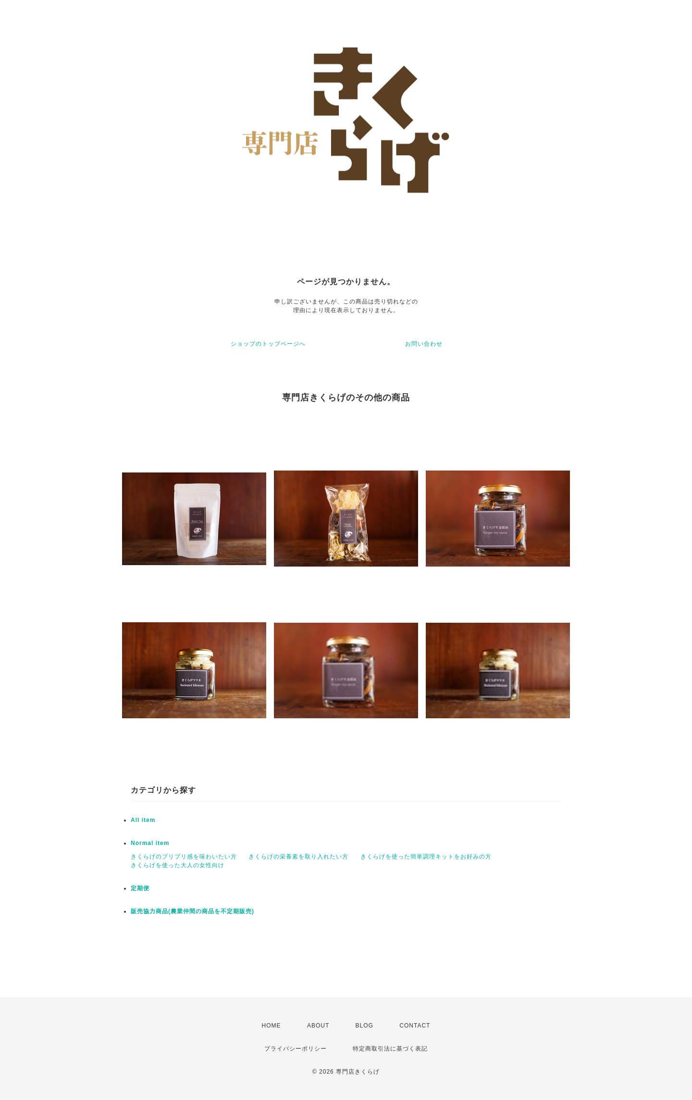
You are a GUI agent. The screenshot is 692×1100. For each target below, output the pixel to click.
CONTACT (414, 1025)
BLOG (364, 1025)
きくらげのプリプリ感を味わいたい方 (184, 856)
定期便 (140, 888)
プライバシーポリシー (295, 1048)
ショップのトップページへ (268, 343)
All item (143, 820)
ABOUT (318, 1025)
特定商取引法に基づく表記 (390, 1048)
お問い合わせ (424, 343)
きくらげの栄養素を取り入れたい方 (298, 856)
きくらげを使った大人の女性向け (177, 865)
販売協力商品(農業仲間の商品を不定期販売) (192, 911)
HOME (271, 1025)
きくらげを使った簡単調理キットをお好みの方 (426, 856)
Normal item (150, 843)
